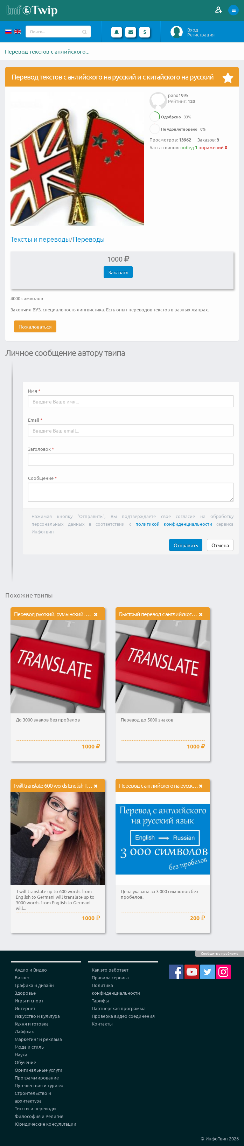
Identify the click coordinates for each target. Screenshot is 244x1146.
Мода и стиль (29, 1047)
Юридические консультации (45, 1124)
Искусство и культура (37, 1016)
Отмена (220, 545)
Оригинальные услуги (38, 1070)
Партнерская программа (119, 1008)
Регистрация (201, 34)
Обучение (25, 1062)
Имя (32, 391)
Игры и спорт (29, 1000)
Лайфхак (24, 1031)
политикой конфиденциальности (173, 524)
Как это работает (110, 970)
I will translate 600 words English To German (61, 785)
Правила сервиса (110, 977)
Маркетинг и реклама (38, 1039)
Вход (192, 29)
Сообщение (41, 478)
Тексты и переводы (40, 238)
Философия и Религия (39, 1116)
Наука (21, 1054)
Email (33, 420)
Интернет (25, 1008)
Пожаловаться (35, 326)
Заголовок (39, 449)
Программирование (37, 1078)
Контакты (102, 1024)
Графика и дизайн (34, 985)
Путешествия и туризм (39, 1085)
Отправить (186, 545)
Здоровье (25, 993)
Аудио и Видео (31, 970)
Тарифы (100, 1000)
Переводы (89, 238)
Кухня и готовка (32, 1024)
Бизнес (22, 977)
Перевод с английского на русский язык (165, 785)
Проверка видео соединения (123, 1016)
